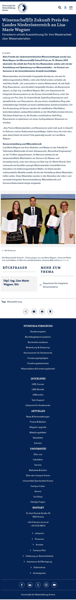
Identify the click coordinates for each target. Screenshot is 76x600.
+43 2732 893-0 (38, 525)
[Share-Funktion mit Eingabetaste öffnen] (26, 311)
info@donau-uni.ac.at (38, 522)
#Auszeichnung (14, 301)
